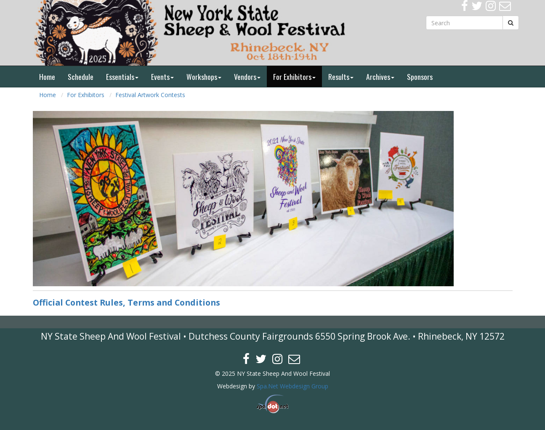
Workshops (203, 76)
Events (162, 76)
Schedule (80, 76)
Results (341, 76)
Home (47, 76)
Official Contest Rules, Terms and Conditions (126, 302)
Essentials (122, 76)
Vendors (247, 76)
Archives (380, 76)
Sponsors (420, 76)
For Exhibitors (294, 76)
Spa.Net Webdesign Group (292, 386)
